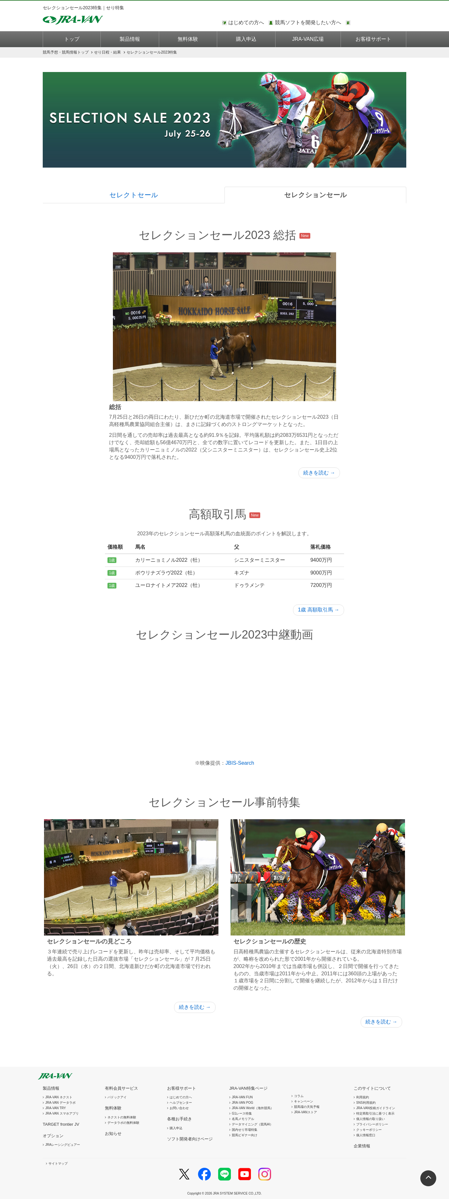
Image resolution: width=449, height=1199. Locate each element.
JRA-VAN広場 (308, 39)
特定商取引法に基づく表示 (375, 1113)
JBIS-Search (239, 763)
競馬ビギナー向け (244, 1135)
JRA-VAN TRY (55, 1108)
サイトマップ (58, 1163)
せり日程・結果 (107, 52)
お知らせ (113, 1133)
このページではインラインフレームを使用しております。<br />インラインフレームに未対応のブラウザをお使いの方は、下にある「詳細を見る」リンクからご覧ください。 (379, 23)
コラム (299, 1096)
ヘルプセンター (181, 1102)
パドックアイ (117, 1097)
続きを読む (319, 472)
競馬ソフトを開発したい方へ (308, 22)
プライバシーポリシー (372, 1124)
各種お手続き (179, 1118)
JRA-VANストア (305, 1112)
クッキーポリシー (369, 1129)
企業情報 (362, 1146)
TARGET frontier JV (61, 1124)
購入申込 (246, 39)
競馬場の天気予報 (307, 1107)
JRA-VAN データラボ (60, 1102)
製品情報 (130, 39)
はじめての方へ (246, 22)
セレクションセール (315, 195)
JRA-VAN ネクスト (58, 1097)
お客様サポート (373, 39)
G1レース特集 (242, 1113)
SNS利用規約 (366, 1102)
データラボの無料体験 (123, 1122)
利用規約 (362, 1097)
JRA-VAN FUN (242, 1097)
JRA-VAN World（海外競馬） (253, 1108)
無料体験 (188, 39)
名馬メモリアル (243, 1119)
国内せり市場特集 (244, 1129)
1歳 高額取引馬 (318, 609)
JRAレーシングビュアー (62, 1144)
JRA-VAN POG (242, 1102)
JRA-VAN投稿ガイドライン (375, 1108)
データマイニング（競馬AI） (252, 1124)
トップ (71, 39)
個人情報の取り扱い (370, 1119)
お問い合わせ (179, 1108)
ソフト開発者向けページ (190, 1139)
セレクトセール (133, 195)
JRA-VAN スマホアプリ (62, 1113)
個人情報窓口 (365, 1135)
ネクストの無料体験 (121, 1117)
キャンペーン (303, 1101)
